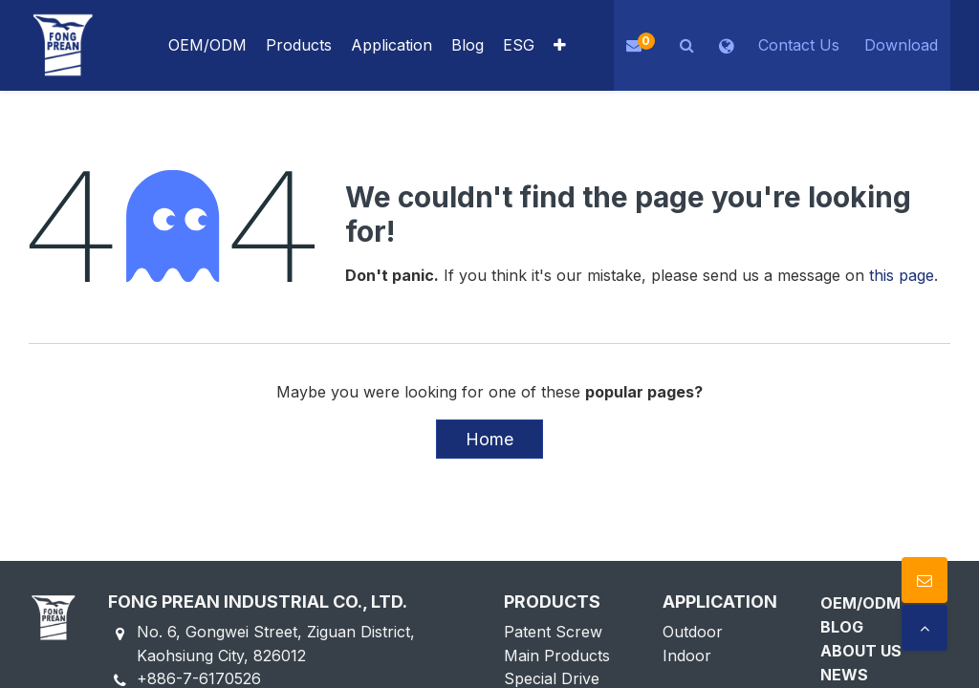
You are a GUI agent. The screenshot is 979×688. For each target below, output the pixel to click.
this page (901, 275)
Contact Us (798, 44)
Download (901, 44)
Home (489, 439)
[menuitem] (391, 45)
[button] (560, 45)
